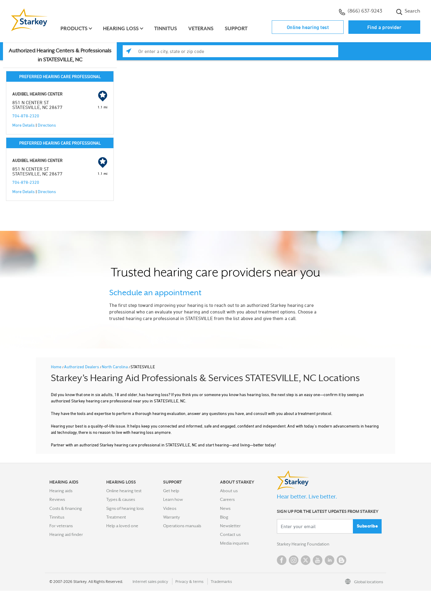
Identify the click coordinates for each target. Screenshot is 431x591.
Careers (227, 499)
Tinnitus (165, 28)
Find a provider (384, 27)
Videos (169, 508)
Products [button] (74, 28)
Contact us (230, 534)
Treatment (116, 517)
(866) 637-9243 (360, 11)
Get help (171, 490)
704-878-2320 (25, 115)
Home (56, 366)
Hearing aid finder (66, 534)
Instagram (293, 560)
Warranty (171, 517)
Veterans (201, 28)
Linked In (329, 560)
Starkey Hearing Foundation (303, 544)
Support (236, 28)
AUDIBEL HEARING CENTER (37, 93)
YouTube (317, 560)
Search (408, 11)
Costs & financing (65, 508)
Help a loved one (122, 525)
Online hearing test (308, 27)
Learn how (173, 499)
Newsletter (230, 525)
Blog (224, 517)
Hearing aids (60, 490)
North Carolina (115, 366)
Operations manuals (182, 525)
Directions (47, 125)
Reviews (57, 499)
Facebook (281, 560)
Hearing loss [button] (121, 28)
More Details (23, 125)
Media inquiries (234, 543)
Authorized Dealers (82, 366)
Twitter (305, 560)
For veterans (61, 525)
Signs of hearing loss (125, 508)
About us (229, 490)
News (225, 508)
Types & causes (120, 499)
